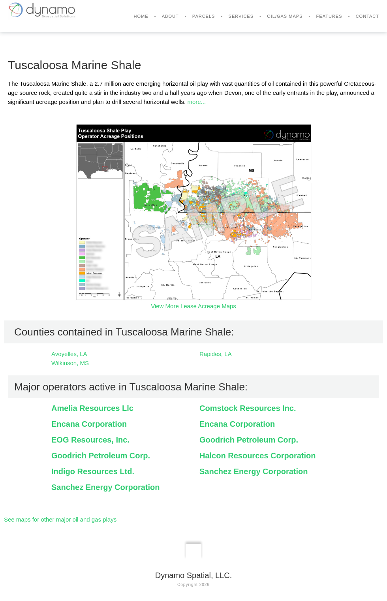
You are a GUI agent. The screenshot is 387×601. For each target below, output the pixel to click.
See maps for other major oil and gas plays (60, 519)
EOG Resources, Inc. (90, 439)
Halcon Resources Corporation (257, 455)
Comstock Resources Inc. (247, 408)
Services (241, 16)
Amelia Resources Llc (92, 408)
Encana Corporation (89, 424)
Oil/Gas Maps (284, 16)
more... (196, 101)
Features (329, 16)
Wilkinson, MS (70, 363)
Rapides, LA (215, 353)
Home (141, 16)
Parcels (203, 16)
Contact (367, 16)
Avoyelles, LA (69, 353)
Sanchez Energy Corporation (253, 471)
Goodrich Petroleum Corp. (248, 439)
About (170, 16)
